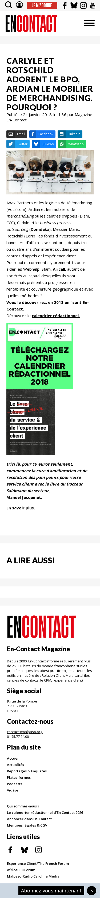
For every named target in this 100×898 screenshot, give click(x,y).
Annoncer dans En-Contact (29, 818)
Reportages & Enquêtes (27, 771)
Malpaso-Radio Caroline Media (33, 876)
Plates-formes (19, 777)
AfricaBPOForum (21, 869)
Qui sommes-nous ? (23, 806)
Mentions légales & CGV (27, 825)
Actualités (15, 764)
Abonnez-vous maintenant (51, 890)
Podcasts (14, 783)
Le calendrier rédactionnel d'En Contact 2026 (45, 812)
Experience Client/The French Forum (38, 863)
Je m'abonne (42, 5)
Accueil (13, 758)
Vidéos (12, 790)
